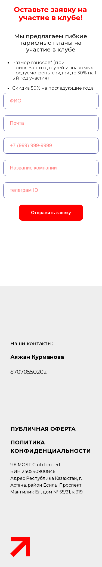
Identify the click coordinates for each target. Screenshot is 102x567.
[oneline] (51, 168)
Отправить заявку (51, 212)
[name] (51, 101)
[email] (51, 123)
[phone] (51, 146)
